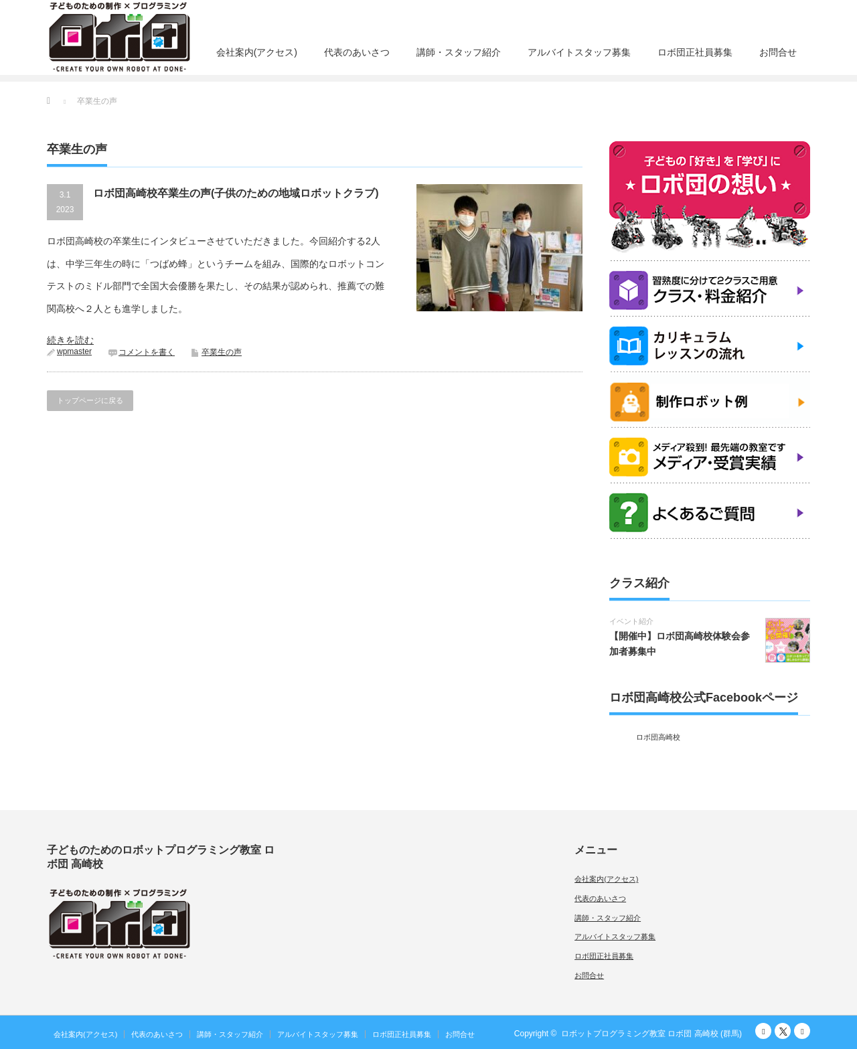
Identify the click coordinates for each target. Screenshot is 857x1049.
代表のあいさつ (357, 52)
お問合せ (778, 52)
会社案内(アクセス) (256, 52)
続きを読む (70, 340)
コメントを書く (147, 352)
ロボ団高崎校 (658, 737)
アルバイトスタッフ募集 (579, 52)
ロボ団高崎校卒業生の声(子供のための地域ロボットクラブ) (236, 193)
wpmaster (74, 351)
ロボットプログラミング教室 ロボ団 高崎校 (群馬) (651, 1033)
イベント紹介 (631, 621)
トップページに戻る (90, 400)
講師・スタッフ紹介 (458, 52)
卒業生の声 (222, 352)
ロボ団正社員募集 (694, 52)
